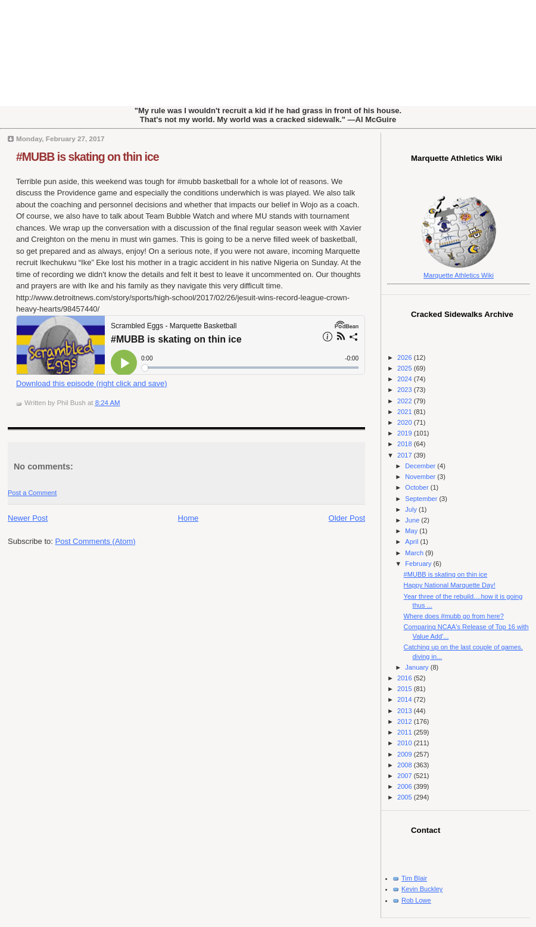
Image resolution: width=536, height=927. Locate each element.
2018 (405, 443)
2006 (405, 786)
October (417, 487)
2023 (405, 389)
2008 (405, 765)
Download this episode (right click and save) (91, 383)
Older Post (347, 518)
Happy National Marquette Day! (450, 585)
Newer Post (28, 518)
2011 (405, 732)
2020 (405, 422)
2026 (405, 357)
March (415, 552)
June (413, 520)
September (422, 498)
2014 (405, 699)
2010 (405, 742)
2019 (405, 433)
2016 (405, 678)
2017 (405, 455)
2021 (405, 411)
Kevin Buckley (421, 888)
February (419, 563)
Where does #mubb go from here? (454, 616)
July (412, 509)
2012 (405, 721)
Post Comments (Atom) (95, 541)
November (421, 476)
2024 (405, 378)
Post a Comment (32, 492)
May (412, 530)
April (412, 541)
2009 (405, 754)
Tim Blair (414, 878)
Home (188, 518)
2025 (405, 368)
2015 (405, 688)
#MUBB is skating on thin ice (87, 156)
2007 (405, 775)
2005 (405, 797)
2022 (405, 401)
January (417, 667)
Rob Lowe (416, 900)
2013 (405, 710)
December (421, 465)
